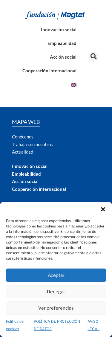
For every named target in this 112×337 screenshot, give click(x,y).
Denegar (56, 291)
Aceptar (56, 275)
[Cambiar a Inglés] (73, 84)
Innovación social (58, 29)
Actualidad (22, 152)
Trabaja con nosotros (32, 144)
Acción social (63, 57)
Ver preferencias (56, 308)
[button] (103, 209)
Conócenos (22, 136)
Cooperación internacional (49, 70)
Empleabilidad (61, 43)
